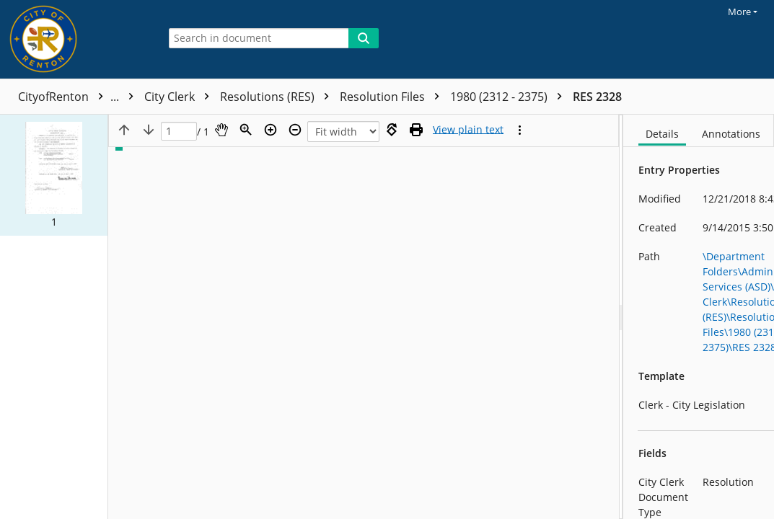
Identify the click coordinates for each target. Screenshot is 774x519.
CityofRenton (79, 97)
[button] (53, 175)
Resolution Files (393, 97)
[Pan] (221, 129)
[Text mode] (468, 129)
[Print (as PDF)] (416, 129)
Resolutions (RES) (278, 97)
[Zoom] (246, 129)
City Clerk (180, 97)
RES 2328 (597, 97)
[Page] (179, 131)
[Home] (75, 39)
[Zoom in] (270, 129)
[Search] (363, 38)
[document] (698, 317)
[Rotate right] (391, 129)
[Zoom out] (295, 129)
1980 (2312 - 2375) (509, 97)
